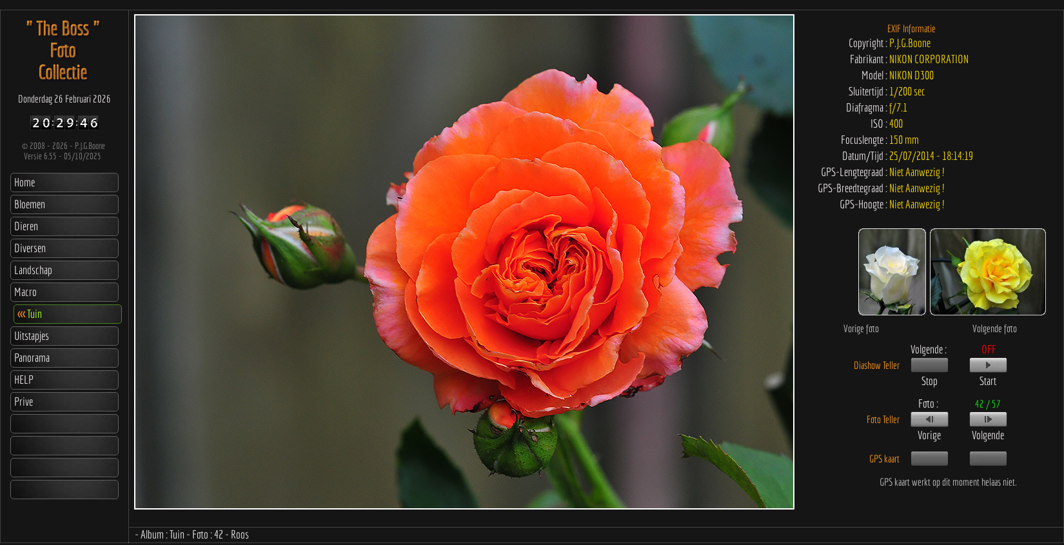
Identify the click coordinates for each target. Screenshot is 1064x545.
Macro (25, 292)
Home (24, 182)
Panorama (32, 357)
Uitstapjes (31, 335)
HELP (24, 379)
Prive (23, 401)
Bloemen (29, 204)
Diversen (30, 248)
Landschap (33, 270)
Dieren (26, 226)
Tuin (29, 314)
